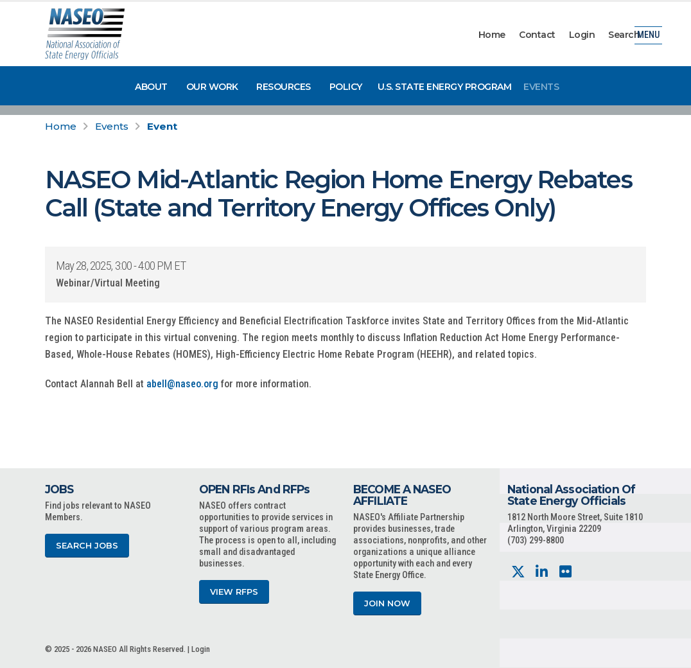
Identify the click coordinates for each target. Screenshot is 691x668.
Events (541, 86)
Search (624, 34)
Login (582, 34)
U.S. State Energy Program (445, 86)
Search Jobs (87, 545)
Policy (345, 86)
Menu (648, 35)
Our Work (212, 86)
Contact (537, 34)
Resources (283, 86)
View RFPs (234, 592)
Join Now (387, 603)
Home (491, 34)
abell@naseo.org (182, 384)
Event (162, 126)
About (151, 86)
